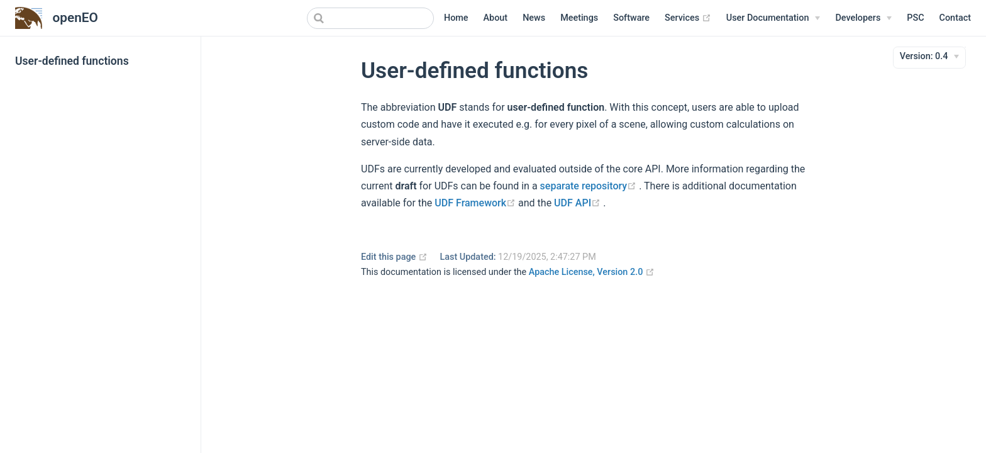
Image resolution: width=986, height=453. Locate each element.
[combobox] (370, 18)
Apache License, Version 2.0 (592, 272)
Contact (955, 18)
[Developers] (863, 18)
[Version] (930, 57)
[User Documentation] (773, 18)
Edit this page (394, 257)
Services (688, 18)
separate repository (590, 186)
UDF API (578, 203)
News (534, 18)
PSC (915, 18)
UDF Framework (476, 203)
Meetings (579, 18)
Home (456, 18)
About (496, 18)
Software (631, 18)
